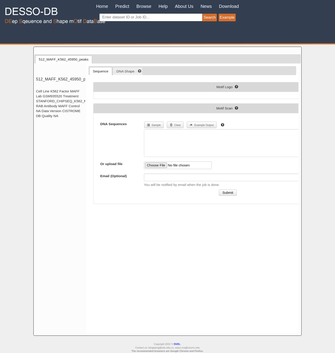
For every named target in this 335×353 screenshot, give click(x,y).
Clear (175, 125)
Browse (143, 6)
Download (229, 6)
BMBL (177, 344)
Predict (122, 6)
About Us (184, 6)
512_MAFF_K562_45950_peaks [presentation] (64, 59)
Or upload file (111, 164)
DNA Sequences (113, 124)
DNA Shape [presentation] (125, 71)
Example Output (201, 125)
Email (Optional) (113, 176)
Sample (154, 125)
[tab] (63, 59)
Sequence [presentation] (100, 71)
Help (163, 6)
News (206, 6)
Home (102, 6)
